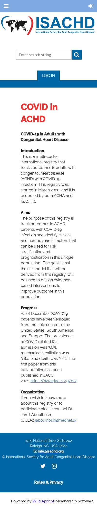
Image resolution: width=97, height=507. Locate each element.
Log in (48, 75)
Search (77, 55)
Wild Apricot (43, 500)
